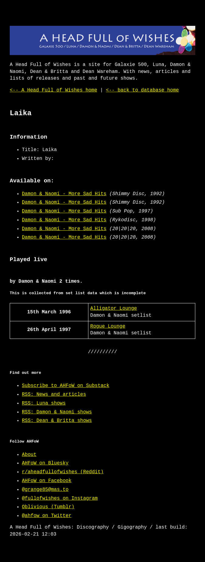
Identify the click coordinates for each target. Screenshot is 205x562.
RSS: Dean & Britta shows (57, 420)
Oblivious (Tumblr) (48, 507)
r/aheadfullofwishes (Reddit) (63, 472)
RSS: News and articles (54, 394)
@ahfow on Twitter (46, 515)
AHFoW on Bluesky (45, 463)
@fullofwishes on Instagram (60, 498)
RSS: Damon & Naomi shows (57, 412)
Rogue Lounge (107, 326)
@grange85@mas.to (45, 489)
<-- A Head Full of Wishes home (53, 90)
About (29, 454)
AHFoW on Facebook (46, 481)
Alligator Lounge (113, 308)
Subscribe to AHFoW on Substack (65, 385)
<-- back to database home (142, 90)
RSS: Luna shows (44, 403)
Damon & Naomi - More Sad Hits (64, 194)
